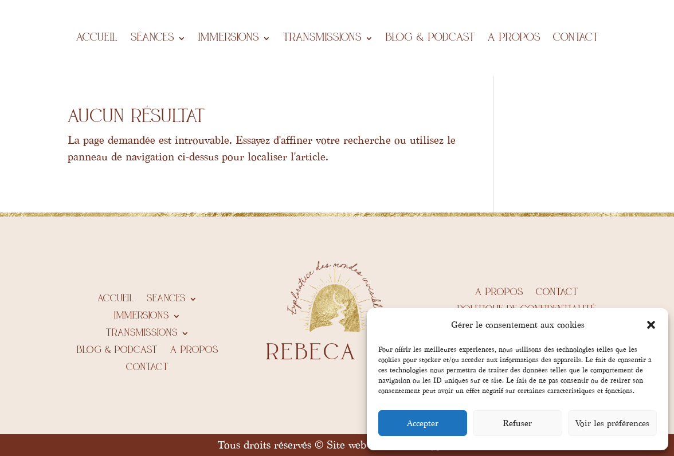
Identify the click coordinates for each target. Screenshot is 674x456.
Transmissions (322, 38)
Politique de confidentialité (526, 309)
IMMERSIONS (228, 38)
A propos (514, 38)
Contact (576, 38)
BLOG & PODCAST (430, 38)
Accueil (97, 38)
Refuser (517, 423)
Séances (152, 38)
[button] (651, 325)
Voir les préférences (612, 423)
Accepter (422, 423)
